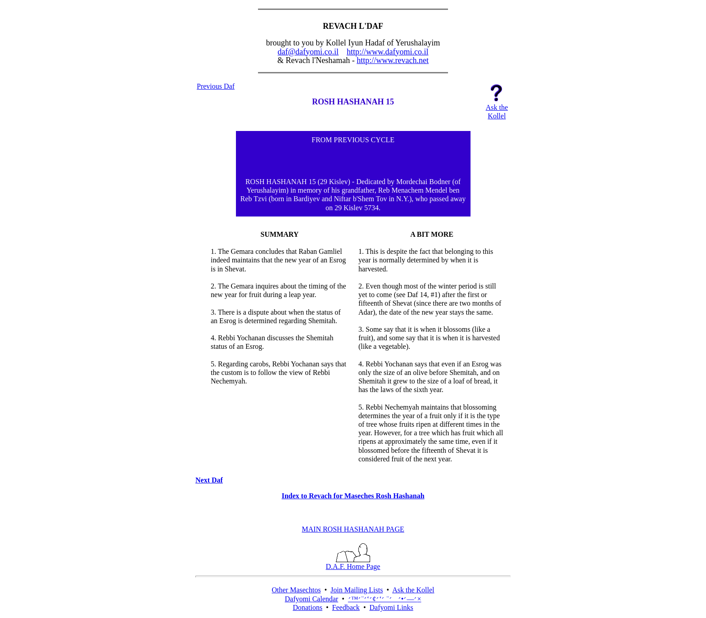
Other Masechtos (296, 590)
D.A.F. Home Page (353, 563)
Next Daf (209, 480)
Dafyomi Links (391, 607)
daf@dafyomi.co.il (308, 51)
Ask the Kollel (413, 590)
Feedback (346, 607)
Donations (307, 607)
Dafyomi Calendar (312, 599)
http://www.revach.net (393, 60)
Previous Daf (216, 86)
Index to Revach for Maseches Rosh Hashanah (352, 496)
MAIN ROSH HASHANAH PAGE (353, 529)
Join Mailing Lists (356, 590)
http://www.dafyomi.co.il (387, 51)
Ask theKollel (497, 108)
